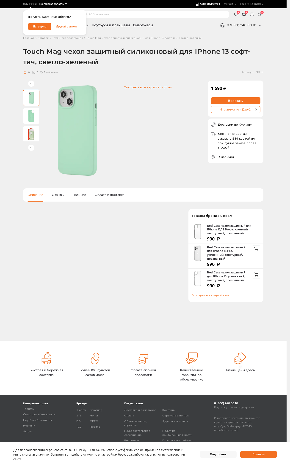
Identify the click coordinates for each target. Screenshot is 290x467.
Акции (27, 431)
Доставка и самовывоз (140, 410)
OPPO (94, 421)
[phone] (259, 25)
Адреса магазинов (175, 421)
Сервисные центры (175, 415)
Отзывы (58, 195)
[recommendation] (256, 249)
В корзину (235, 101)
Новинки (29, 425)
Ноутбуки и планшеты (111, 25)
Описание (35, 195)
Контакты (168, 410)
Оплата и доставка (109, 195)
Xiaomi (81, 410)
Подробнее (218, 454)
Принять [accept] (258, 454)
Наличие (79, 195)
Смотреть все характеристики (148, 87)
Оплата (129, 415)
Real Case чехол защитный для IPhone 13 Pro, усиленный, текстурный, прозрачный (226, 253)
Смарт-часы (143, 25)
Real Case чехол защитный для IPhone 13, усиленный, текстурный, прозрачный (226, 276)
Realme (95, 427)
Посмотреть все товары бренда (210, 295)
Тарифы (28, 409)
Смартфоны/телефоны (39, 414)
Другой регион (68, 27)
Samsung (96, 410)
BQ (78, 421)
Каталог (43, 38)
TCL (78, 427)
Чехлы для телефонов (67, 38)
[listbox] (52, 4)
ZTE (79, 415)
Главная (28, 38)
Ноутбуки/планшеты (37, 420)
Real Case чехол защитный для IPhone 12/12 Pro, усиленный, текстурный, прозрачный (229, 229)
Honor (94, 415)
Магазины (230, 4)
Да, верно (40, 27)
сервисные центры (251, 4)
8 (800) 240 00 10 (241, 25)
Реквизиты (131, 440)
